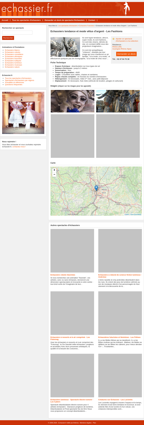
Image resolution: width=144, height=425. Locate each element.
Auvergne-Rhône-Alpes (121, 49)
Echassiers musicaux (13, 65)
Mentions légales (86, 423)
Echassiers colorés (12, 52)
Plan (94, 423)
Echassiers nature (12, 67)
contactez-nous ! (19, 147)
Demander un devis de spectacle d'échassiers (64, 20)
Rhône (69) (117, 47)
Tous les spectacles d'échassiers (26, 20)
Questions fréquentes (13, 84)
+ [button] (54, 170)
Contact (91, 20)
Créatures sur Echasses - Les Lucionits (115, 400)
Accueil (5, 20)
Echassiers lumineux (13, 63)
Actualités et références (14, 82)
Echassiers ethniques (13, 56)
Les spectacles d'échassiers (68, 25)
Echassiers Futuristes (86, 25)
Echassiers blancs (12, 50)
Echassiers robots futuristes (62, 275)
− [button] (54, 175)
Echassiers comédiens (14, 54)
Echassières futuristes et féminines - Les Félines (119, 337)
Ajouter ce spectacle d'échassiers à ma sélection (127, 40)
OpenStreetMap (135, 214)
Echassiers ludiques (13, 61)
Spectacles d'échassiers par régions (19, 80)
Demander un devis (126, 54)
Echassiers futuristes (13, 58)
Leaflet (126, 214)
